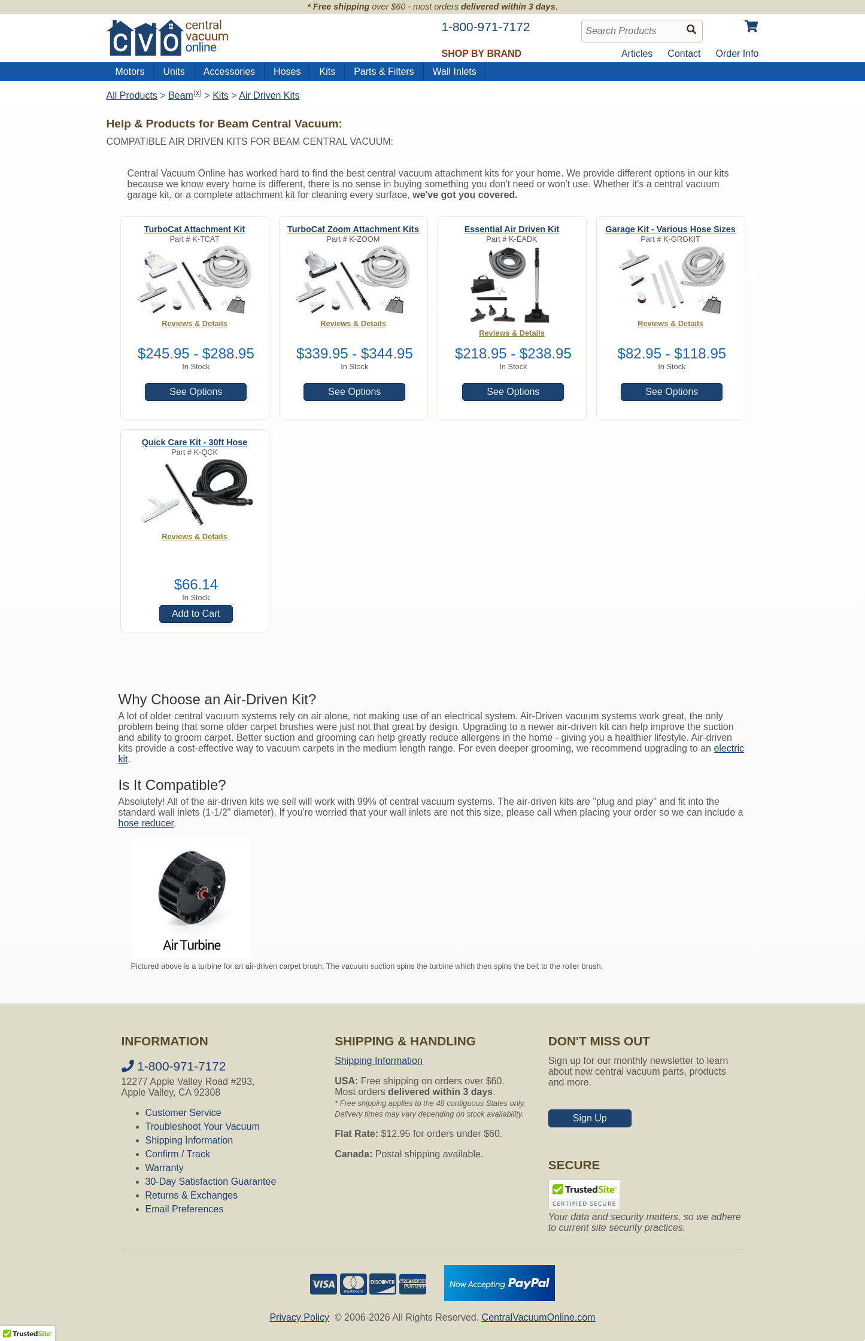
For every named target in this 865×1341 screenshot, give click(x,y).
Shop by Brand (482, 53)
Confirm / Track (177, 1154)
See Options (195, 392)
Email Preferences (184, 1209)
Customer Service (183, 1113)
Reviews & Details (194, 323)
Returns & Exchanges (191, 1195)
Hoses (287, 71)
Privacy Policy (299, 1317)
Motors (130, 71)
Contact (683, 53)
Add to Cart (196, 614)
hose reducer (146, 823)
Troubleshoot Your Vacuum (202, 1126)
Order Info (736, 53)
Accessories (229, 71)
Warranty (164, 1168)
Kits (327, 71)
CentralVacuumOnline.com (539, 1317)
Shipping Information (189, 1140)
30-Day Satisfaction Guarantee (211, 1181)
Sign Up (590, 1118)
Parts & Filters (384, 71)
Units (173, 71)
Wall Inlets (454, 71)
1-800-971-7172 (174, 1066)
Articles (636, 53)
